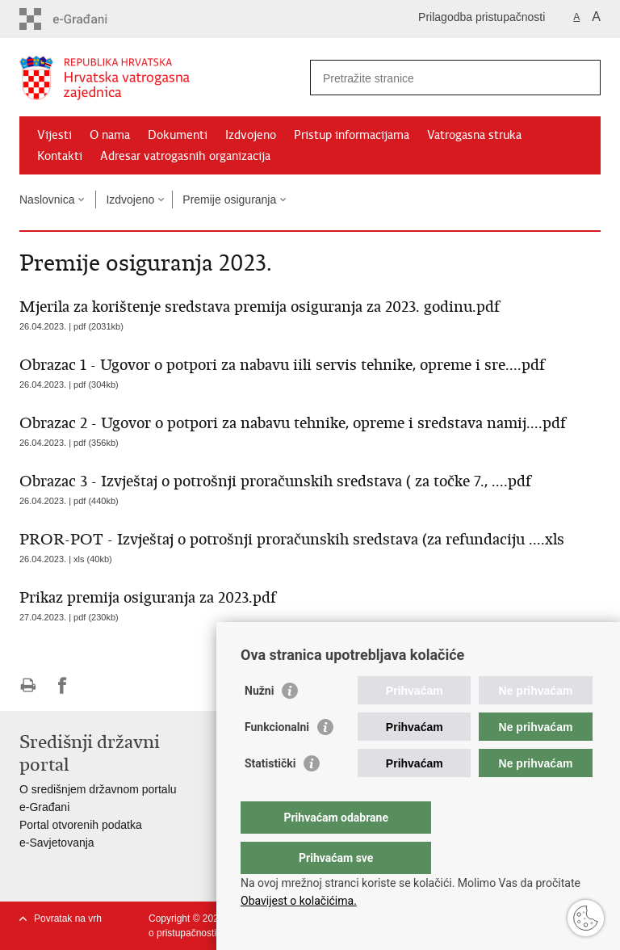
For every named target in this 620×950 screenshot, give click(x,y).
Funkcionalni (277, 759)
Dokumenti (177, 135)
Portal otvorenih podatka (80, 824)
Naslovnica (46, 199)
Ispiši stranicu (27, 685)
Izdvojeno (250, 135)
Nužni (259, 723)
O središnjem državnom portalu (98, 789)
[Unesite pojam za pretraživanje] (438, 78)
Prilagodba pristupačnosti (481, 17)
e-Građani (44, 807)
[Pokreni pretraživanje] (582, 77)
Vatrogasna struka (474, 135)
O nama (110, 135)
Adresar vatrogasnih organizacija (185, 156)
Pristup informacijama (351, 135)
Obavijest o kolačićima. (299, 900)
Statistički (270, 795)
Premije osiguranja (229, 199)
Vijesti (54, 135)
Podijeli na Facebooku (62, 685)
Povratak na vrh (68, 918)
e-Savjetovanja (56, 842)
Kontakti (59, 156)
